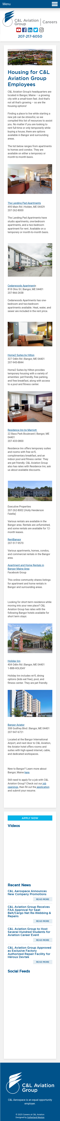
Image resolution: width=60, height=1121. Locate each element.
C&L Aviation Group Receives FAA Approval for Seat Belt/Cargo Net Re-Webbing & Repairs (29, 911)
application (42, 787)
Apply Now (30, 818)
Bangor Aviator (16, 724)
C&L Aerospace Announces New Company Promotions (27, 893)
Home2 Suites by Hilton (21, 355)
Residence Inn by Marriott (22, 430)
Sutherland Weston (35, 1117)
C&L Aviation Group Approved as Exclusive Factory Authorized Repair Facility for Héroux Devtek (29, 952)
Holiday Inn (14, 661)
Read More (42, 899)
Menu (30, 4)
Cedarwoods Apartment (21, 285)
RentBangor (14, 539)
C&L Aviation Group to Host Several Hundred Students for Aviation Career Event (29, 932)
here (26, 772)
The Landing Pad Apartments (24, 203)
